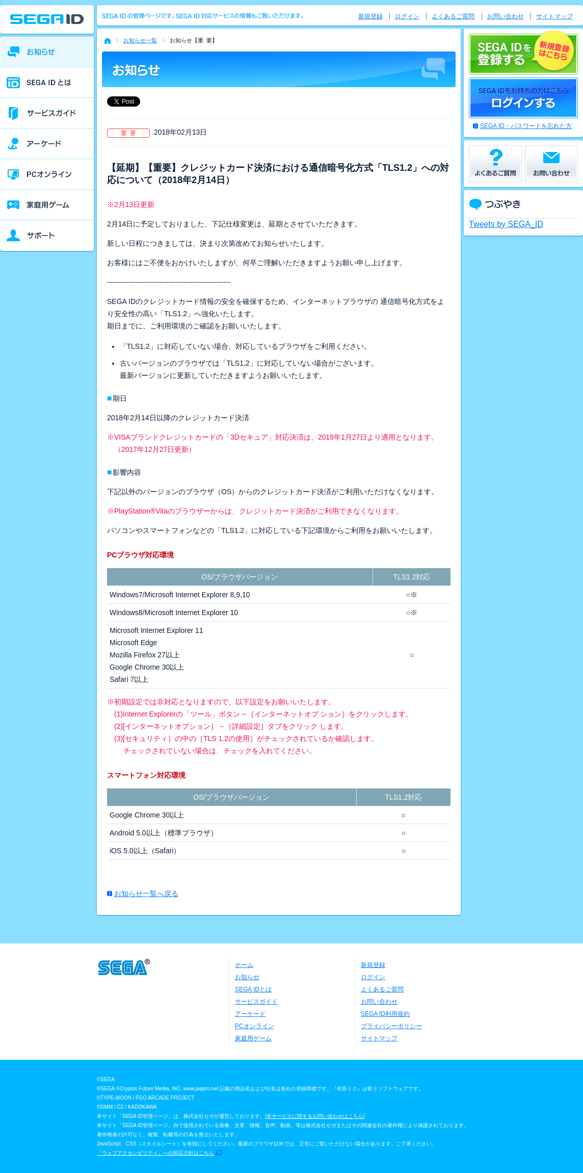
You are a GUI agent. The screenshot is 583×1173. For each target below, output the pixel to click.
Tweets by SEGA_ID (506, 224)
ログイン (407, 16)
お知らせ (247, 977)
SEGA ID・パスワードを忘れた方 (526, 126)
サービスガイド (256, 1001)
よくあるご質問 (453, 16)
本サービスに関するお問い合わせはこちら (315, 1116)
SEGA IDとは (253, 989)
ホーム (244, 964)
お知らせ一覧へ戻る (146, 893)
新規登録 (370, 16)
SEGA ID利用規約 (385, 1013)
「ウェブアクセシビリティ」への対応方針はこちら (155, 1153)
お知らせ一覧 (140, 40)
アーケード (250, 1013)
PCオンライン (254, 1026)
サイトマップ (554, 16)
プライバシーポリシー (391, 1026)
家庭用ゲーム (253, 1038)
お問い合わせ (505, 16)
